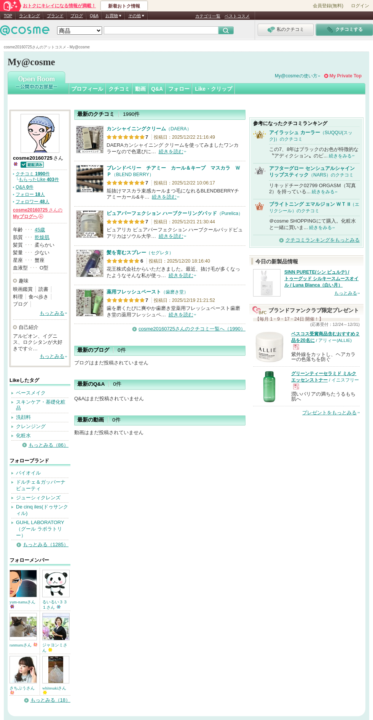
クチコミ (119, 89)
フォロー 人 (30, 194)
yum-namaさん (22, 604)
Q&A (94, 15)
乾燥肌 (42, 237)
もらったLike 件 (39, 179)
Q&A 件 (24, 187)
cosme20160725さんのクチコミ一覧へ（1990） (192, 329)
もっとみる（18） (50, 700)
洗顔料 (23, 417)
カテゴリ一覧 (207, 16)
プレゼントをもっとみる (329, 412)
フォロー (179, 89)
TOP (8, 15)
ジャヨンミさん (54, 648)
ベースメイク (31, 393)
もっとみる (52, 313)
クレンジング (31, 426)
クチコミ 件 (33, 173)
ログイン (360, 5)
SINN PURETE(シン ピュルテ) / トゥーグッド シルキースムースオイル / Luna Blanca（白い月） (321, 278)
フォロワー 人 (32, 201)
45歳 (40, 230)
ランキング (29, 15)
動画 (140, 89)
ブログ (76, 15)
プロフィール (87, 89)
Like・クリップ (213, 89)
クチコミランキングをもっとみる (322, 240)
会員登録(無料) (328, 5)
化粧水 (23, 435)
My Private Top (346, 76)
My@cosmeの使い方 (296, 76)
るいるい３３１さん (54, 604)
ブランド (55, 15)
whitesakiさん (54, 690)
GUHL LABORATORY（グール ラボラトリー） (40, 529)
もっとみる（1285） (46, 544)
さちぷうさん (22, 690)
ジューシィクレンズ (38, 497)
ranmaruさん (23, 645)
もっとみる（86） (49, 445)
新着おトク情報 (124, 6)
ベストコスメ (237, 16)
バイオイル (28, 473)
